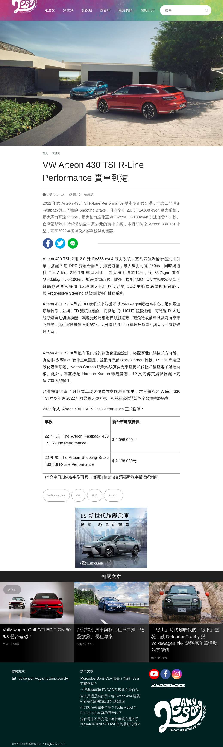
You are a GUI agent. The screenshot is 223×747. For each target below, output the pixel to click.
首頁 (45, 153)
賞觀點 (87, 10)
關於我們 (125, 10)
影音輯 (105, 10)
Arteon (113, 495)
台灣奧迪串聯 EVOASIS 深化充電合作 (109, 690)
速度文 (50, 10)
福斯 (95, 495)
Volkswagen (56, 495)
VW (78, 495)
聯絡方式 (148, 10)
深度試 (68, 10)
